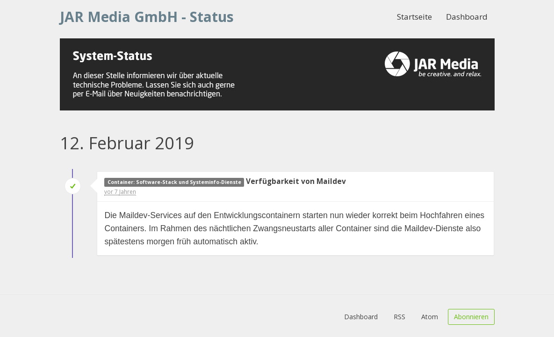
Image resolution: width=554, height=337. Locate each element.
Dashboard (467, 16)
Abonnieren (471, 316)
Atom (429, 316)
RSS (399, 316)
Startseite (414, 16)
